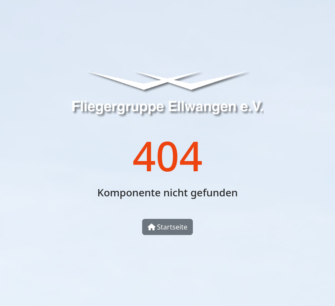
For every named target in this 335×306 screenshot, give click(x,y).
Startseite (168, 227)
